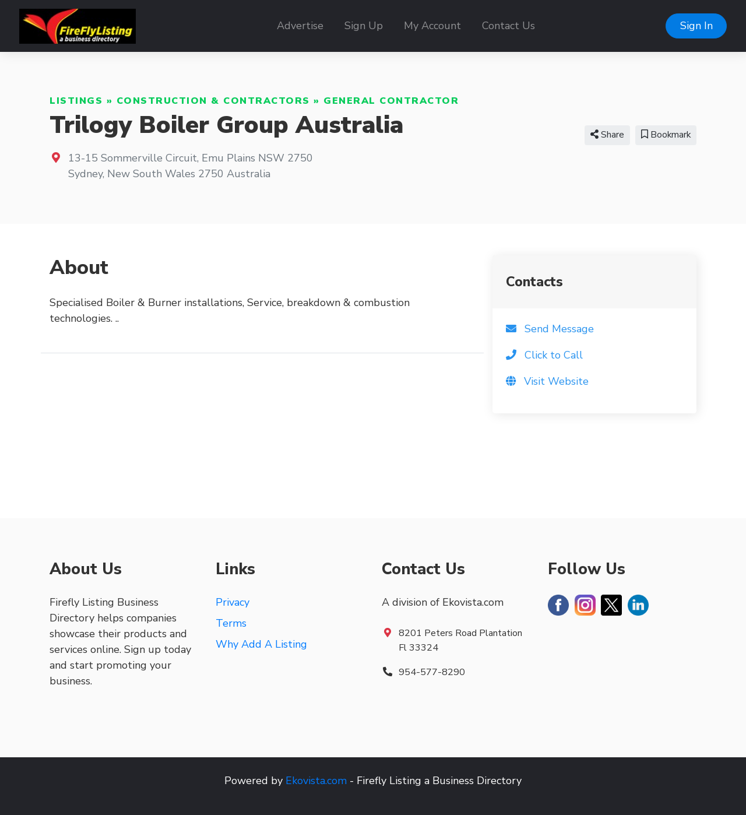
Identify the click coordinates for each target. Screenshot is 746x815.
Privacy (232, 602)
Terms (231, 623)
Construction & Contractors (213, 100)
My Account (432, 26)
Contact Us (508, 26)
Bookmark (666, 134)
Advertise (300, 26)
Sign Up (363, 26)
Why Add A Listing (261, 644)
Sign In (696, 26)
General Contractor (391, 100)
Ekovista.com (316, 781)
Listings (76, 100)
